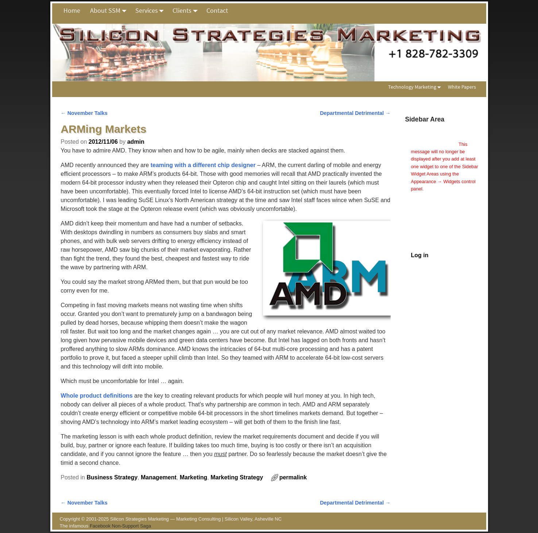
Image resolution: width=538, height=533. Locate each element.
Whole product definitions (96, 396)
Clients (187, 10)
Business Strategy (112, 477)
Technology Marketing (416, 87)
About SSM (110, 10)
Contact (217, 10)
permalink (293, 477)
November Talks (84, 113)
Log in (420, 255)
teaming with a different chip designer (203, 165)
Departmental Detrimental (355, 113)
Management (159, 477)
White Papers (462, 87)
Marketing (194, 477)
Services (151, 10)
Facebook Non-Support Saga (120, 526)
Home (71, 10)
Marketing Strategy (236, 477)
